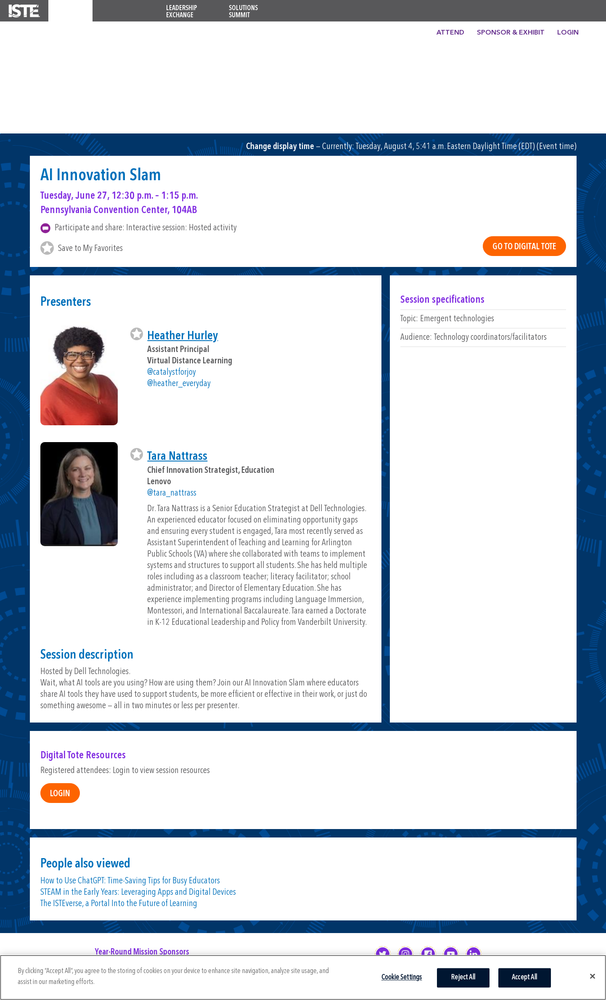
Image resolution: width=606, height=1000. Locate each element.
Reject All (463, 977)
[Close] (592, 976)
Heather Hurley (182, 336)
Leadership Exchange (181, 12)
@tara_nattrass (171, 493)
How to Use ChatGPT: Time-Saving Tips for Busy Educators (130, 881)
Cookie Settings (401, 977)
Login (568, 32)
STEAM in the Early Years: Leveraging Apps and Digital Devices (138, 892)
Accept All (524, 977)
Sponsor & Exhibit (511, 32)
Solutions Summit (243, 12)
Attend (450, 32)
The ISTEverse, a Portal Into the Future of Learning (118, 903)
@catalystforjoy (171, 372)
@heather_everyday (179, 383)
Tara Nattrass (177, 457)
